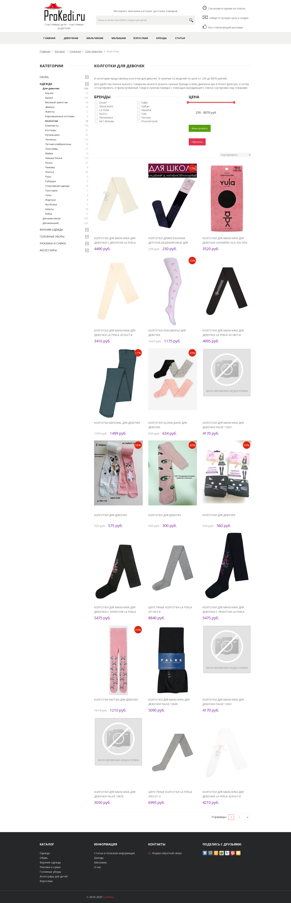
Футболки (66, 204)
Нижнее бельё (66, 158)
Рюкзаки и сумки (53, 243)
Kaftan (145, 106)
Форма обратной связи (167, 853)
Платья (66, 172)
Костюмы (66, 130)
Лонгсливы (66, 148)
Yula (143, 113)
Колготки (66, 121)
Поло (66, 176)
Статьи (180, 38)
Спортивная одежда (66, 186)
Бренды (161, 38)
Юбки (66, 213)
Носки (66, 162)
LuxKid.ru (108, 897)
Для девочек (65, 88)
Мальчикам (94, 38)
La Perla (104, 109)
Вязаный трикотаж (66, 102)
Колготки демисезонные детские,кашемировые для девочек (168, 242)
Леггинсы (66, 139)
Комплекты (66, 125)
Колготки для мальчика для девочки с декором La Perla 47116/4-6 (115, 242)
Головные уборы (52, 236)
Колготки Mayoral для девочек (117, 422)
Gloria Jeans (106, 106)
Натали (146, 117)
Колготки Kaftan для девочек (116, 699)
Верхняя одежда (51, 229)
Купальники (66, 135)
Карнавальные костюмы (66, 116)
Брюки (66, 97)
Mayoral (146, 109)
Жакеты (66, 111)
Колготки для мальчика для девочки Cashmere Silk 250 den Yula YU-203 (224, 242)
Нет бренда (106, 121)
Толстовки (66, 190)
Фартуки (66, 200)
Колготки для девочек (110, 515)
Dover (103, 102)
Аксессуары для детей (54, 876)
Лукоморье (106, 117)
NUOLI (103, 113)
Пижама (66, 167)
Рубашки (66, 181)
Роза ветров (149, 121)
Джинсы (66, 107)
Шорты (66, 209)
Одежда (46, 83)
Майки (66, 153)
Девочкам (71, 38)
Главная (49, 38)
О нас (97, 867)
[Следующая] (239, 817)
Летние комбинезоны (66, 144)
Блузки (66, 93)
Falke (144, 102)
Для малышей (65, 223)
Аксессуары (48, 250)
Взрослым (140, 38)
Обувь (44, 77)
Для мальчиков (65, 218)
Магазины (100, 862)
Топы (66, 195)
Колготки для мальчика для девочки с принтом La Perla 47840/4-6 (115, 612)
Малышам (119, 38)
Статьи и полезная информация (114, 853)
